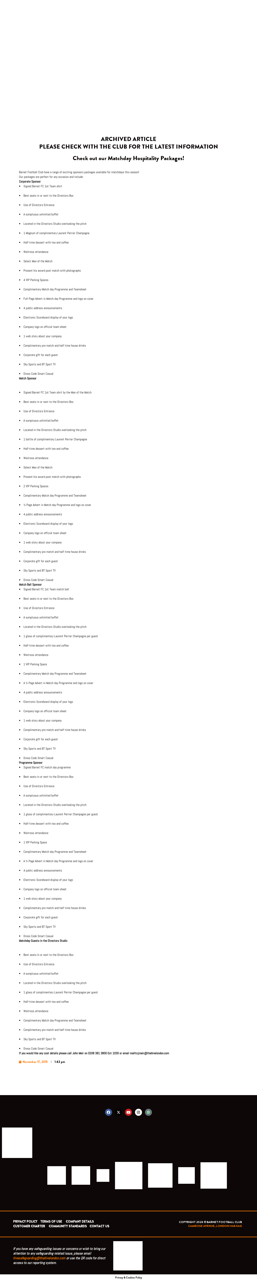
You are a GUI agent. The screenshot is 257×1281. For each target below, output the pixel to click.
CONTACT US (99, 1226)
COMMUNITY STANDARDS (68, 1226)
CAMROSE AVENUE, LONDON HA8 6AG (215, 1226)
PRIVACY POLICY (25, 1221)
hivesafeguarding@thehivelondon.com (39, 1258)
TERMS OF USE (51, 1221)
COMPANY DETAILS (80, 1221)
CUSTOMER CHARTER (29, 1226)
